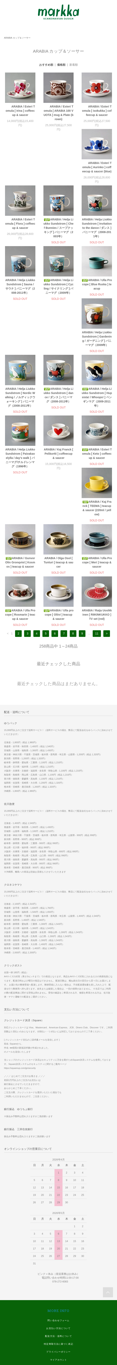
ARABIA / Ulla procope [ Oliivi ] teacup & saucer (58, 523)
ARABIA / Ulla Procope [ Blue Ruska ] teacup (20, 293)
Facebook (58, 1315)
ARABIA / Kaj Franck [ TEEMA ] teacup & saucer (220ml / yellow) (96, 416)
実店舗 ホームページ (58, 1291)
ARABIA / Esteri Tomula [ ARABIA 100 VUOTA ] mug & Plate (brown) (59, 113)
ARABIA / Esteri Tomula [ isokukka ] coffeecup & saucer (97, 111)
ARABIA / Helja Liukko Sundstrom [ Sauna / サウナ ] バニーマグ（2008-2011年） (58, 234)
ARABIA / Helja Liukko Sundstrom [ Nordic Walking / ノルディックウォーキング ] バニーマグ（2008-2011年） (97, 297)
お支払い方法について (58, 1236)
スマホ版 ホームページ (58, 1299)
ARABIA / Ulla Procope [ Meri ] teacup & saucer (97, 470)
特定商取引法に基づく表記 (58, 1252)
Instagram (58, 1323)
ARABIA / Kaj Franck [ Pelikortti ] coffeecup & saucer (20, 414)
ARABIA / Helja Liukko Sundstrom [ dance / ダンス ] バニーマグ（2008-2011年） (20, 355)
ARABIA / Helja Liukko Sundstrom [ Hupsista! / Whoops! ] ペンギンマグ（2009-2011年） (58, 358)
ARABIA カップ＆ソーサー (17, 38)
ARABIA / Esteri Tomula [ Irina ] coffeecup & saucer (20, 111)
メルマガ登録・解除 (58, 1276)
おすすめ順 (46, 64)
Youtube (59, 1338)
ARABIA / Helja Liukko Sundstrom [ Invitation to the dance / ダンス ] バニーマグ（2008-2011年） (20, 236)
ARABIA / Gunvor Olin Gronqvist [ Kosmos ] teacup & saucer (20, 470)
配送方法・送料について (58, 1244)
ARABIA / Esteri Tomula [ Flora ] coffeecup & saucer (58, 171)
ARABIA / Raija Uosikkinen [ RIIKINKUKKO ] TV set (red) (97, 523)
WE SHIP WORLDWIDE (58, 1283)
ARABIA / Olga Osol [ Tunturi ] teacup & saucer (58, 470)
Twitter (58, 1331)
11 (97, 541)
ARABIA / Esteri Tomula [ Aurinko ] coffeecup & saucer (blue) (20, 171)
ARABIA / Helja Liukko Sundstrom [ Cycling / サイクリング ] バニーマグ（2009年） (97, 234)
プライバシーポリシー (58, 1260)
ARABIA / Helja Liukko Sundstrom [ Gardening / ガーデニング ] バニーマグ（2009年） (58, 295)
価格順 (61, 64)
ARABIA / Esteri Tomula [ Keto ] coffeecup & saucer (59, 414)
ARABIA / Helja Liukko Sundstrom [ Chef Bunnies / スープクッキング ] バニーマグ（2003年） (97, 176)
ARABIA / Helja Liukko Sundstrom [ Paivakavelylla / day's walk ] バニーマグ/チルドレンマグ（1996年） (97, 358)
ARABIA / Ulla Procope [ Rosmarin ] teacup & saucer (20, 523)
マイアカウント (58, 1268)
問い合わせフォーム (58, 1228)
